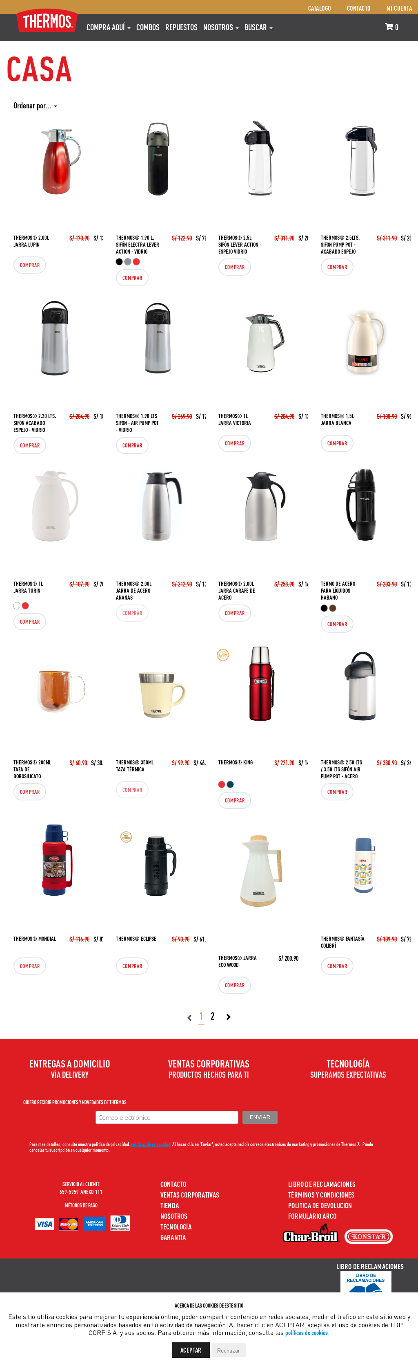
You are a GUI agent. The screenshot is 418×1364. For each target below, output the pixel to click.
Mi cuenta (399, 8)
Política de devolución (320, 1205)
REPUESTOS (181, 27)
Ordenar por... (35, 105)
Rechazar (228, 1350)
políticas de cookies (306, 1332)
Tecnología (175, 1226)
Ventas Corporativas (190, 1194)
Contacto (359, 8)
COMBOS (148, 27)
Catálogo (319, 8)
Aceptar (191, 1350)
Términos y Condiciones (321, 1194)
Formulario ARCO (312, 1215)
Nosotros (221, 27)
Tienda (169, 1205)
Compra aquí (109, 27)
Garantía (173, 1237)
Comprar (26, 265)
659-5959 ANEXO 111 (81, 1191)
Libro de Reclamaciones (322, 1184)
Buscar (259, 27)
